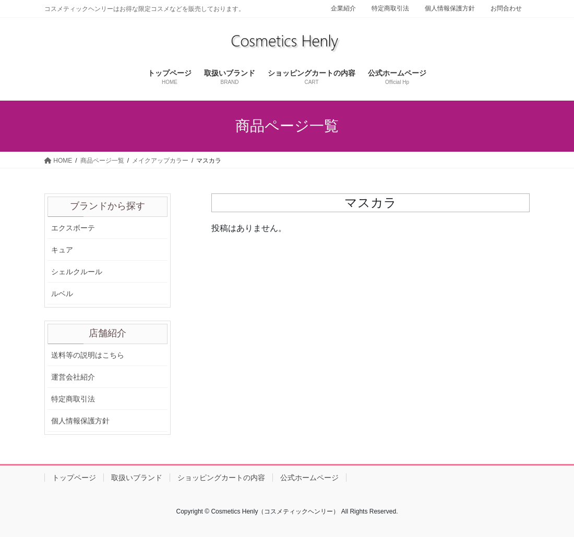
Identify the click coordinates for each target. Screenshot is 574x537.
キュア (62, 250)
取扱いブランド (136, 477)
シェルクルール (76, 271)
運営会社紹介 (73, 377)
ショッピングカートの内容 (221, 477)
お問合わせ (506, 8)
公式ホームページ (309, 477)
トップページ (74, 477)
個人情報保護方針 (450, 8)
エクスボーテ (73, 228)
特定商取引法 (390, 8)
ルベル (62, 293)
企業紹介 (343, 8)
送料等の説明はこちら (87, 355)
